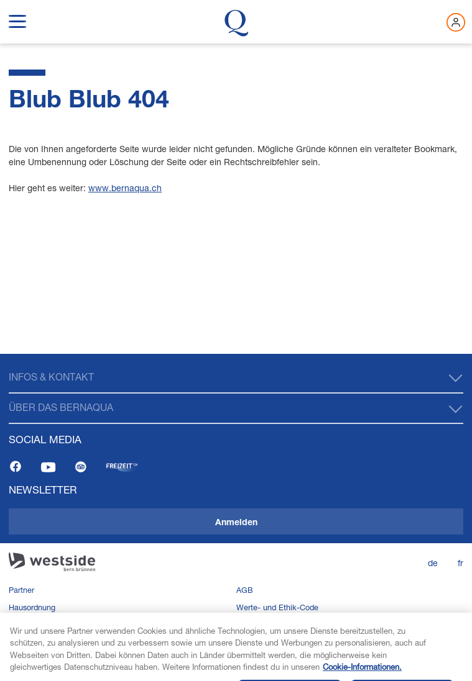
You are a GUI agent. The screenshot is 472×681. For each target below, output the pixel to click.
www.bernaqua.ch (125, 188)
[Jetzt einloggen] (456, 22)
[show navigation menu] (17, 19)
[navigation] (236, 517)
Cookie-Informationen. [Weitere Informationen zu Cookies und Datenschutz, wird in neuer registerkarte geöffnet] (362, 672)
